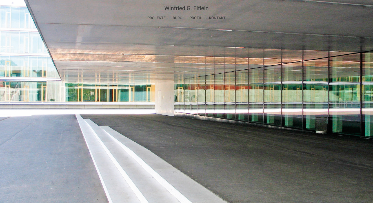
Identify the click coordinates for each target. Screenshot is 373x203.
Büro (177, 18)
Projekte (156, 18)
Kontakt (217, 18)
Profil (195, 18)
